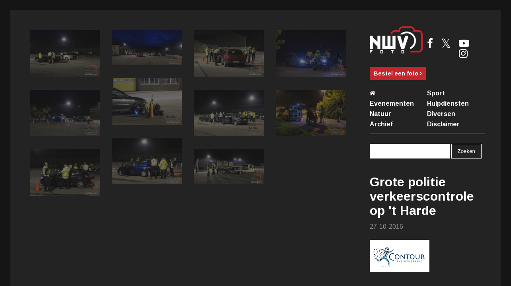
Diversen (441, 113)
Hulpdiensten (448, 103)
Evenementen (392, 103)
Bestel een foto (398, 73)
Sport (436, 93)
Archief (381, 124)
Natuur (380, 113)
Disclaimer (443, 124)
